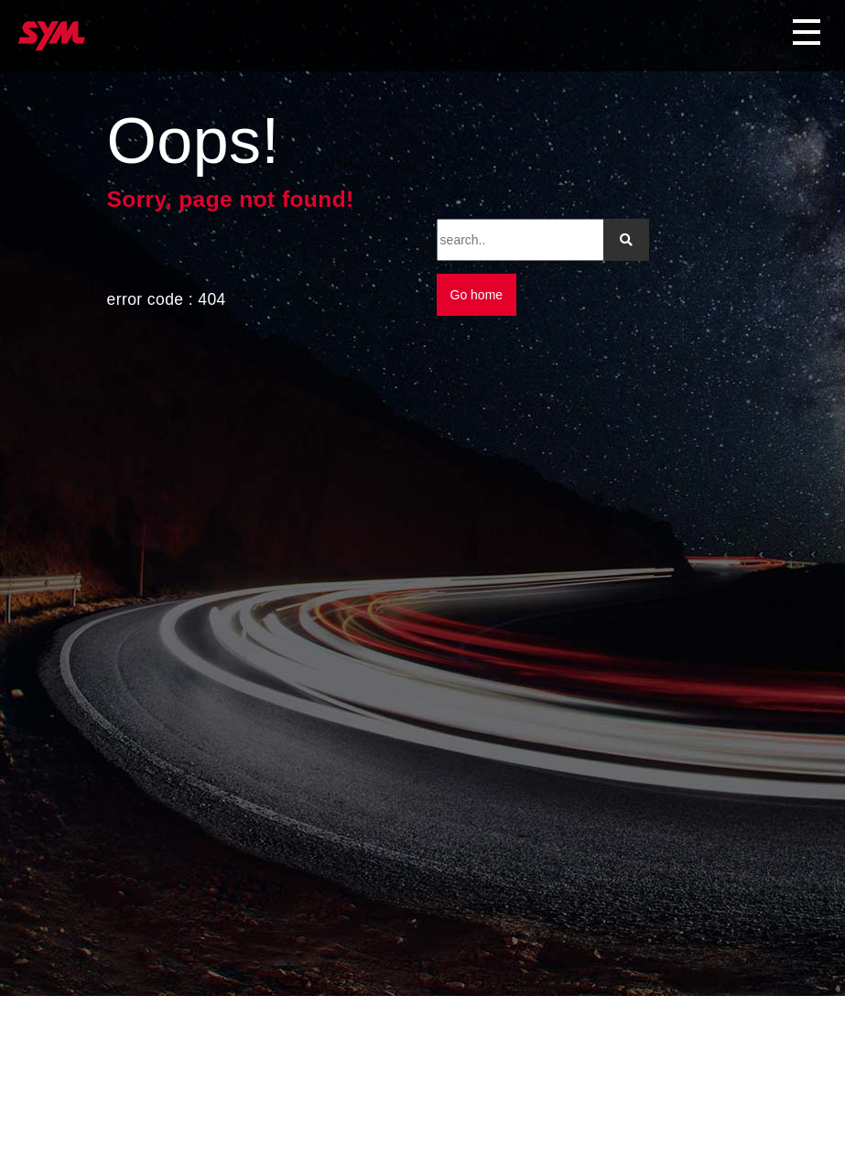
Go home (477, 294)
